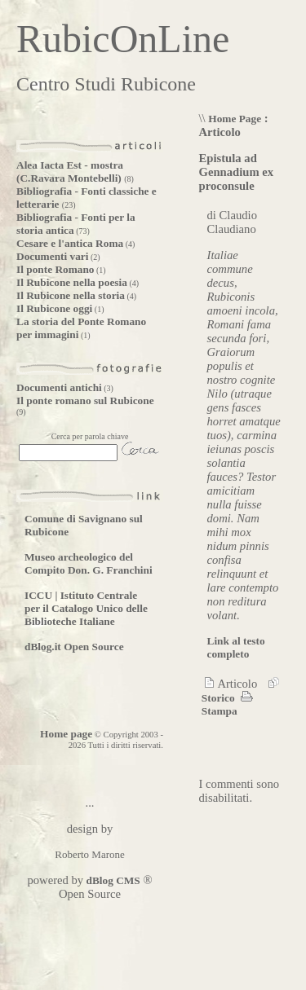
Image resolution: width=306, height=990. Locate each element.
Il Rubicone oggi (54, 308)
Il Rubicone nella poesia (71, 282)
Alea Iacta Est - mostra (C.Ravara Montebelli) (70, 171)
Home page (66, 734)
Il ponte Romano (55, 269)
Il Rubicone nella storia (70, 295)
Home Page (234, 118)
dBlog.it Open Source (74, 646)
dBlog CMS (111, 880)
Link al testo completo (236, 647)
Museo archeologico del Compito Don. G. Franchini (88, 563)
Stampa (227, 704)
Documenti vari (52, 256)
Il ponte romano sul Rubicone (85, 400)
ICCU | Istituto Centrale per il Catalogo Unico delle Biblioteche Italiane (86, 608)
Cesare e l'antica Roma (69, 243)
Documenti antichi (59, 387)
